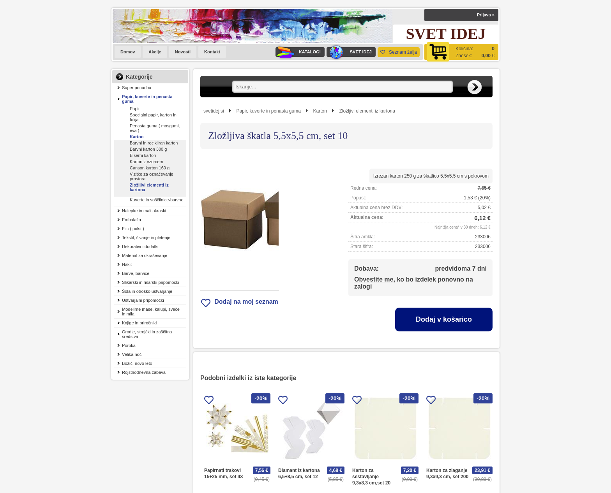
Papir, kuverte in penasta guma (147, 99)
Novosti (183, 51)
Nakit (127, 264)
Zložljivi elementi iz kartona (149, 187)
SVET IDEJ (349, 52)
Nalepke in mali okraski (144, 210)
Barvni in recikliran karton (154, 143)
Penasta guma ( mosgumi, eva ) (155, 128)
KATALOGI (298, 52)
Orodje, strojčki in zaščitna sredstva (147, 334)
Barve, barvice (135, 273)
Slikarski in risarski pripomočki (150, 282)
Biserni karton (143, 155)
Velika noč (131, 354)
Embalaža (131, 219)
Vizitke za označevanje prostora (151, 176)
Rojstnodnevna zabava (144, 372)
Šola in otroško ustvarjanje (147, 291)
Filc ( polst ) (133, 228)
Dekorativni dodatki (140, 246)
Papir (135, 108)
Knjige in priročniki (139, 322)
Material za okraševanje (144, 255)
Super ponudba (136, 87)
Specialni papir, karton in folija (153, 117)
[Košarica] (461, 52)
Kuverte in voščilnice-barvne (157, 199)
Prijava (485, 14)
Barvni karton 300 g (148, 149)
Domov (127, 51)
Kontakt (212, 51)
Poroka (129, 345)
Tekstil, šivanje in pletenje (146, 237)
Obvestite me (373, 279)
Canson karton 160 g (150, 168)
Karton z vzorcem (146, 161)
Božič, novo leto (137, 363)
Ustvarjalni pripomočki (143, 300)
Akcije (154, 51)
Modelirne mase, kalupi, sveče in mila (151, 311)
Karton (136, 136)
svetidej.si (213, 111)
